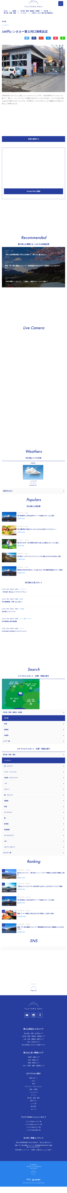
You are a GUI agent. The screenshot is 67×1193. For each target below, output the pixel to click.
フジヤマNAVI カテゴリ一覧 (33, 1131)
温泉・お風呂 (33, 1095)
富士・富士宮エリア (33, 1048)
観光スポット (33, 1084)
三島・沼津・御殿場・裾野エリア (33, 1045)
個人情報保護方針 (33, 1171)
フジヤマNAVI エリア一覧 (33, 1128)
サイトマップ (33, 1179)
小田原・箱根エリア (33, 1063)
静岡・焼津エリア (33, 1069)
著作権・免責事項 (33, 1174)
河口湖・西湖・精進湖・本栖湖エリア (33, 1042)
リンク (33, 1181)
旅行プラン (33, 1107)
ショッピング (33, 1098)
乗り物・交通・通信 (33, 1104)
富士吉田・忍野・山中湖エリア (33, 1040)
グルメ (34, 1087)
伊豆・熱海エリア (33, 1066)
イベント (33, 1101)
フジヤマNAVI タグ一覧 (33, 1133)
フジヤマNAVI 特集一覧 (33, 1136)
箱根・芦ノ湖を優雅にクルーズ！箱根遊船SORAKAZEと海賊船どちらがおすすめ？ (33, 1152)
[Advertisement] (33, 126)
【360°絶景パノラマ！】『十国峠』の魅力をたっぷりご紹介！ (33, 1156)
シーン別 (33, 1110)
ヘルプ (33, 1176)
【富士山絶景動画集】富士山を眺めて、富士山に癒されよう (33, 1149)
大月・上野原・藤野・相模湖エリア (33, 1072)
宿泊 (33, 1090)
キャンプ (33, 1115)
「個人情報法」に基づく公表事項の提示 (33, 1172)
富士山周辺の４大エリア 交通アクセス (33, 1051)
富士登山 (33, 1112)
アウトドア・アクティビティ (33, 1093)
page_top (33, 994)
